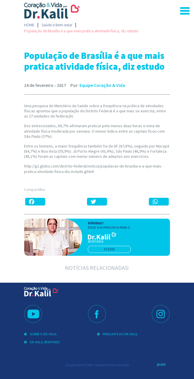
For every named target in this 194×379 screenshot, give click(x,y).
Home (29, 24)
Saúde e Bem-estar (56, 24)
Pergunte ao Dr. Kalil (120, 334)
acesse (109, 249)
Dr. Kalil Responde (45, 342)
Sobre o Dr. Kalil (43, 334)
